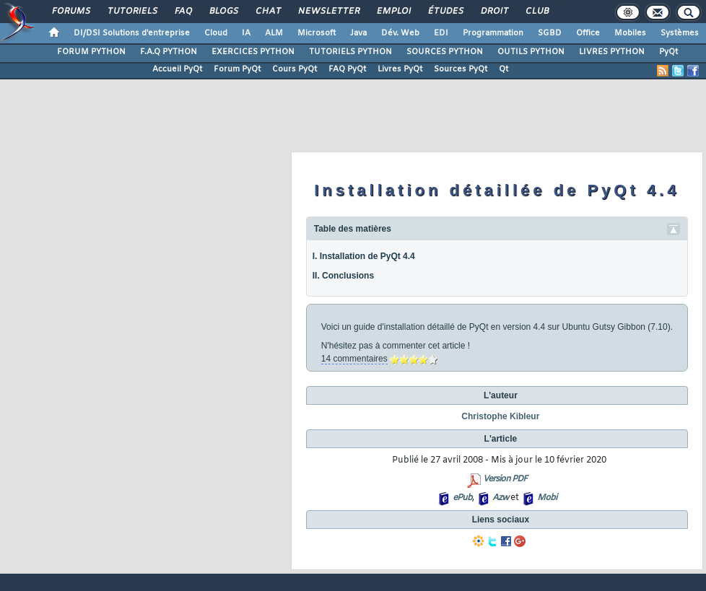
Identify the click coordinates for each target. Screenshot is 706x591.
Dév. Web (400, 33)
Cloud (215, 33)
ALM (274, 33)
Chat (267, 11)
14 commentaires (354, 359)
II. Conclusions (343, 276)
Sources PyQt (460, 69)
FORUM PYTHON (91, 52)
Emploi (393, 11)
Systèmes (680, 33)
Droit (494, 11)
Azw (500, 498)
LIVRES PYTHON (612, 52)
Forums (70, 11)
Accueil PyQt (177, 69)
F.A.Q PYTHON (168, 52)
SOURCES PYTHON (444, 52)
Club (536, 11)
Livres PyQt (400, 69)
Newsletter (328, 11)
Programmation (493, 33)
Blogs (223, 11)
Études (445, 11)
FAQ (183, 11)
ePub (462, 498)
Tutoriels (131, 11)
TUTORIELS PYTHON (350, 52)
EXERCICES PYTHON (253, 52)
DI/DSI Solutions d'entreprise (132, 33)
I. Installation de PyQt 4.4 (364, 256)
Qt (503, 69)
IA (246, 33)
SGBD (550, 33)
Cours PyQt (294, 69)
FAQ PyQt (347, 69)
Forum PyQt (237, 69)
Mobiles (630, 33)
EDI (441, 33)
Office (588, 33)
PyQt (668, 52)
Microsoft (316, 33)
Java (358, 33)
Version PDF (505, 479)
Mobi (547, 498)
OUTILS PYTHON (531, 52)
